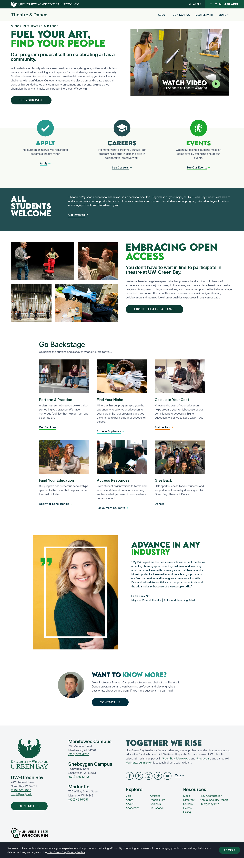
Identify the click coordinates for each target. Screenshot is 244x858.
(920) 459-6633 (78, 781)
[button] (130, 781)
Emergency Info (209, 809)
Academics (132, 813)
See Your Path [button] (34, 101)
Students (155, 809)
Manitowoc (183, 763)
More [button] (224, 14)
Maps (186, 801)
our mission (145, 767)
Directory (189, 805)
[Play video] (215, 84)
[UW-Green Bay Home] (39, 4)
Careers (188, 809)
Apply (195, 4)
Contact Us (181, 14)
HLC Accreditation (211, 801)
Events (187, 813)
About (162, 14)
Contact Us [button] (113, 706)
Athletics (155, 801)
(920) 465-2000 (21, 795)
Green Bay (168, 763)
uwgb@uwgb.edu (21, 799)
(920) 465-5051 (78, 804)
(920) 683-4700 (78, 759)
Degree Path (204, 14)
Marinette (131, 767)
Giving (187, 817)
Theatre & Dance (29, 15)
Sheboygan (203, 763)
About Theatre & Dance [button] (159, 311)
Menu (224, 4)
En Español (157, 813)
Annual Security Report (214, 805)
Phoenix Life (157, 805)
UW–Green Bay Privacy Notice (66, 852)
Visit (128, 801)
